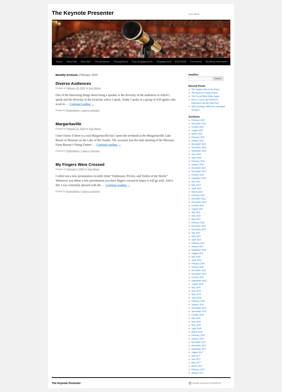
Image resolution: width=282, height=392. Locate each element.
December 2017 (198, 342)
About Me (71, 61)
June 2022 (196, 215)
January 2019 (197, 304)
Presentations (102, 61)
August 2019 (197, 284)
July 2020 (195, 256)
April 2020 (196, 260)
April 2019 (196, 297)
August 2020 (197, 253)
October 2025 (197, 127)
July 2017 (195, 355)
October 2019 (197, 277)
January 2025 (197, 140)
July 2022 (195, 212)
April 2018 (196, 328)
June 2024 (196, 154)
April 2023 (196, 188)
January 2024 (197, 164)
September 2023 (198, 178)
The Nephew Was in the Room (205, 89)
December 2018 (198, 308)
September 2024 (198, 151)
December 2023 (198, 168)
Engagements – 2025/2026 (171, 61)
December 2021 (198, 226)
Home (59, 61)
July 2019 (195, 287)
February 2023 (198, 195)
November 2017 (198, 345)
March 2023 (196, 191)
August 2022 (197, 209)
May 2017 (196, 362)
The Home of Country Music (204, 92)
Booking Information (217, 61)
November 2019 (198, 273)
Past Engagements (142, 61)
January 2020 (197, 267)
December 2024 (198, 144)
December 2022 (198, 198)
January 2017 (197, 373)
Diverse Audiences (73, 83)
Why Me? (86, 61)
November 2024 (198, 147)
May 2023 (196, 185)
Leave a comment (90, 110)
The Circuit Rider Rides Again (205, 96)
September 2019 (198, 280)
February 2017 (198, 369)
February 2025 (198, 137)
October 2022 (197, 205)
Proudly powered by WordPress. (207, 383)
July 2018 (195, 318)
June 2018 (196, 321)
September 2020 (198, 250)
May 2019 (196, 294)
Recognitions (121, 61)
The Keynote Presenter (83, 13)
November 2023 (198, 171)
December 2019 (198, 270)
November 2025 (198, 123)
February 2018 (198, 335)
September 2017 (198, 349)
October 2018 (197, 314)
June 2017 (196, 359)
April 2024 (196, 157)
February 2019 (198, 301)
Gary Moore (95, 88)
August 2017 (197, 352)
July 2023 (195, 181)
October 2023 (197, 174)
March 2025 (196, 133)
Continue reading (82, 104)
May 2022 (196, 219)
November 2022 (198, 202)
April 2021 (196, 239)
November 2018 (198, 311)
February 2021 (198, 243)
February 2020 (198, 263)
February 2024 (198, 161)
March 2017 (196, 366)
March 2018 (196, 332)
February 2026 (198, 120)
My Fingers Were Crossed (80, 164)
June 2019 (196, 291)
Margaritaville (68, 124)
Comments (196, 61)
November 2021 (198, 229)
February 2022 (198, 222)
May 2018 (196, 325)
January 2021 (197, 246)
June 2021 (196, 236)
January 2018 (197, 338)
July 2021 (195, 232)
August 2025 (197, 130)
